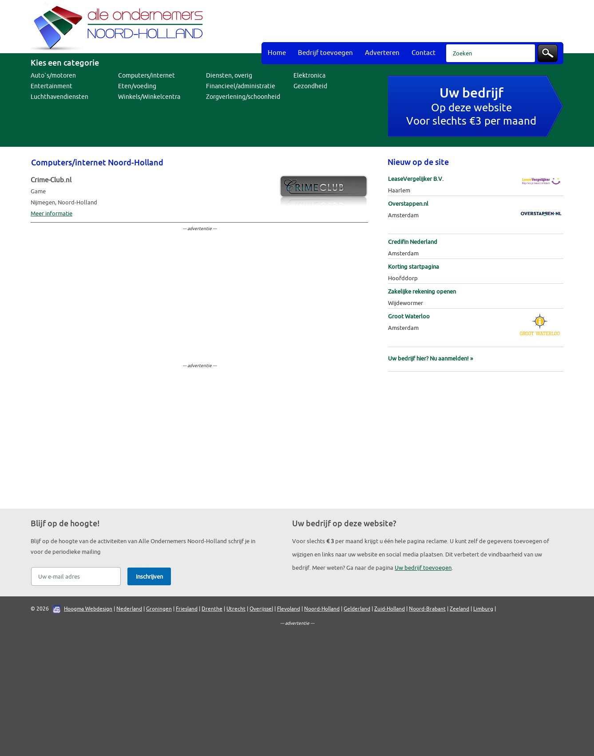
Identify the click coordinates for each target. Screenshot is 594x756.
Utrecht (236, 608)
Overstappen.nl (408, 204)
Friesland (187, 608)
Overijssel (261, 608)
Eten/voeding (137, 86)
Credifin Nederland (412, 242)
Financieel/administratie (240, 86)
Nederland (129, 608)
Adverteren (382, 53)
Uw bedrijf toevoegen (423, 568)
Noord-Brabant (427, 608)
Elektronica (309, 75)
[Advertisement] (401, 22)
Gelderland (357, 608)
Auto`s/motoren (53, 75)
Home (277, 53)
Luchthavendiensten (59, 97)
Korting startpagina (413, 266)
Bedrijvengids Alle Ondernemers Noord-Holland (119, 26)
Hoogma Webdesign (88, 608)
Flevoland (288, 608)
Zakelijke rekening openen (422, 291)
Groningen (159, 608)
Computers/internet (146, 75)
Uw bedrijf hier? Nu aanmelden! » (430, 358)
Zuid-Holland (389, 608)
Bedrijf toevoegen (325, 53)
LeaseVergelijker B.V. (416, 179)
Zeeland (459, 608)
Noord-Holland (322, 608)
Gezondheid (310, 86)
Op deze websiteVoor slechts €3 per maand (471, 107)
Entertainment (51, 86)
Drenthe (212, 608)
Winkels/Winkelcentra (149, 97)
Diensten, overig (229, 75)
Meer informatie (51, 213)
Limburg (483, 608)
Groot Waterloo (409, 316)
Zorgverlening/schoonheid (243, 97)
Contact (424, 53)
